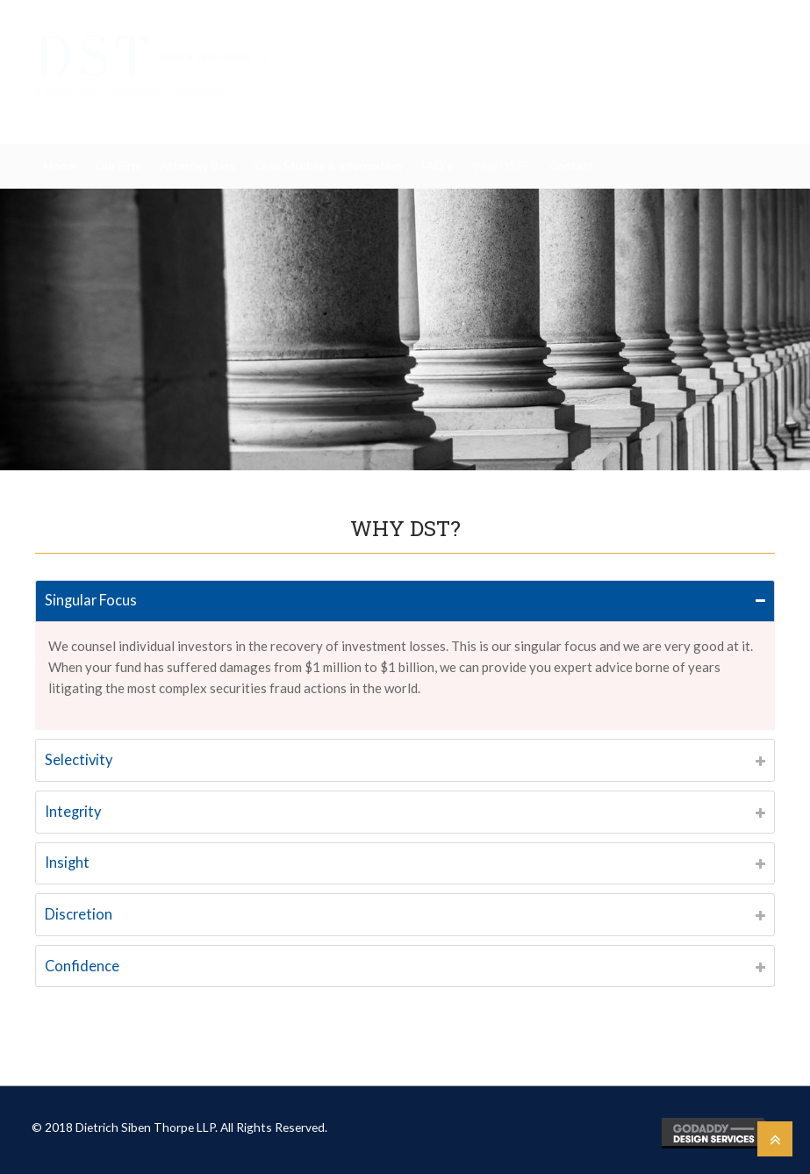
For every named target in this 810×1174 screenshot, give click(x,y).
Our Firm (118, 165)
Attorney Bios (197, 165)
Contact (571, 165)
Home (59, 165)
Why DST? (501, 165)
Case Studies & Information (328, 165)
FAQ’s (437, 165)
